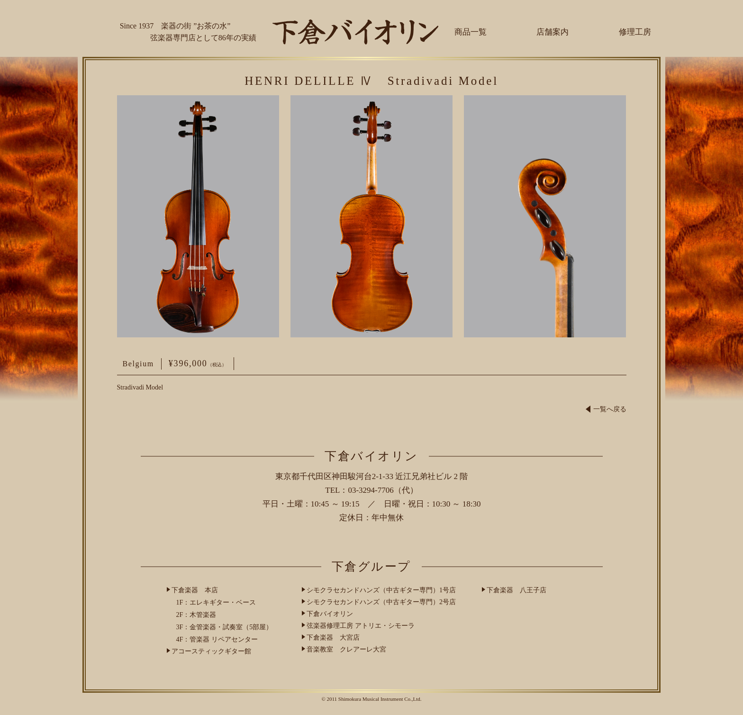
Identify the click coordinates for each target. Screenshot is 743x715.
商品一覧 (470, 31)
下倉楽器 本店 (195, 590)
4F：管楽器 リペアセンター (217, 639)
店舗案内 (552, 31)
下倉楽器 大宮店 (333, 637)
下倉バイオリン (330, 613)
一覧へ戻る (606, 409)
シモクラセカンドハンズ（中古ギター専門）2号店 (381, 602)
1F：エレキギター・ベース (216, 602)
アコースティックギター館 (211, 651)
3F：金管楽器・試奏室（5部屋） (224, 627)
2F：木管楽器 (196, 614)
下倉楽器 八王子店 (516, 590)
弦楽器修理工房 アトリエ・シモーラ (361, 625)
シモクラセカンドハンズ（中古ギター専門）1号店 (381, 590)
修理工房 (635, 31)
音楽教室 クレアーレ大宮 (346, 649)
